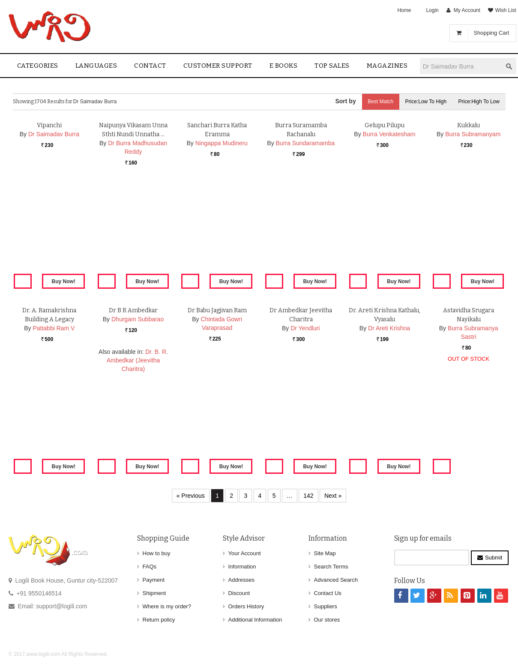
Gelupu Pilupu (384, 225)
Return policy (159, 619)
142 (308, 495)
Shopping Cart (491, 33)
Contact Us (327, 593)
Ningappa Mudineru (221, 242)
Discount (239, 593)
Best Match (377, 102)
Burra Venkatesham (389, 233)
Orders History (246, 606)
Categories (37, 65)
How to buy (157, 553)
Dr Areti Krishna (389, 428)
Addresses (241, 580)
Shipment (154, 593)
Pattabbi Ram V (54, 428)
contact (150, 65)
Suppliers (325, 606)
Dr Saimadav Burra (53, 233)
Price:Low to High (424, 102)
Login (432, 10)
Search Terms (331, 566)
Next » (332, 495)
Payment (154, 580)
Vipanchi (49, 225)
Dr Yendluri (305, 428)
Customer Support (217, 65)
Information (242, 566)
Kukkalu (468, 225)
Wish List (505, 10)
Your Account (244, 553)
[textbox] (461, 66)
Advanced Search (336, 580)
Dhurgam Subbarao (137, 419)
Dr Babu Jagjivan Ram (217, 410)
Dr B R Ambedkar (133, 410)
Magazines (387, 65)
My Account (467, 10)
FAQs (150, 566)
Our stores (327, 619)
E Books (283, 65)
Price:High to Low (478, 102)
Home (404, 10)
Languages (96, 65)
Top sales (332, 65)
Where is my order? (167, 606)
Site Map (325, 553)
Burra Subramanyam (472, 233)
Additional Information (255, 619)
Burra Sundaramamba (305, 242)
